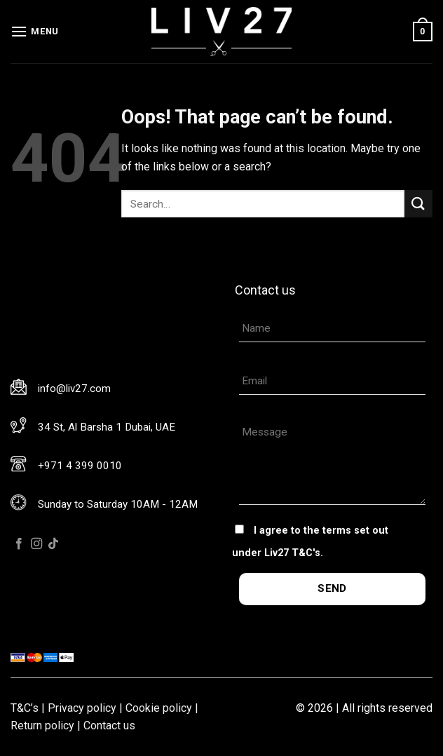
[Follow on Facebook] (19, 544)
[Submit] (418, 203)
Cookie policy (158, 708)
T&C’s (25, 708)
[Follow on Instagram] (36, 544)
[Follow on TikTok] (53, 544)
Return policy (42, 725)
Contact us (109, 725)
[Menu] (35, 31)
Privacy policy (82, 708)
